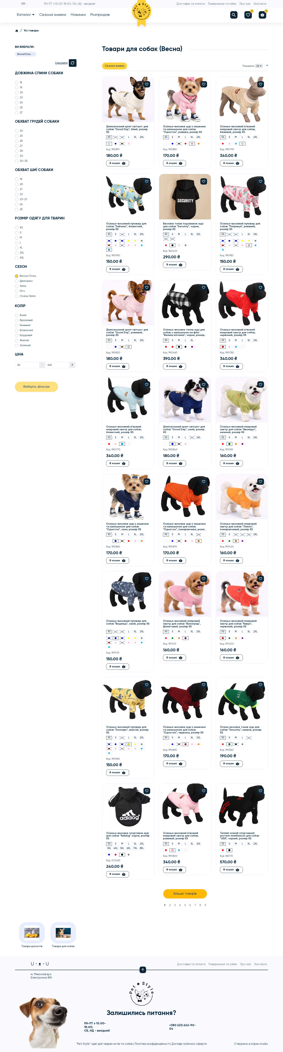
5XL (122, 848)
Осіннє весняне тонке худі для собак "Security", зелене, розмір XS (240, 730)
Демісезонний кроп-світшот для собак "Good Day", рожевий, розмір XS (127, 332)
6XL (129, 848)
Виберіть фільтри (36, 386)
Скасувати (61, 62)
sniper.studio (259, 1044)
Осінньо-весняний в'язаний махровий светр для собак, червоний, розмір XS (238, 332)
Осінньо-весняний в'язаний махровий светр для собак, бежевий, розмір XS (238, 129)
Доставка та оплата (191, 3)
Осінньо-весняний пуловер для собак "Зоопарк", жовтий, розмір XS (127, 730)
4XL (172, 239)
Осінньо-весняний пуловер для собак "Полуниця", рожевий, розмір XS (240, 226)
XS (109, 137)
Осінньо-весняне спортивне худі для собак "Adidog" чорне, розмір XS (127, 836)
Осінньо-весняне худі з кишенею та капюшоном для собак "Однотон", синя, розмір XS (127, 527)
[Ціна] (27, 365)
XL (135, 137)
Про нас (245, 3)
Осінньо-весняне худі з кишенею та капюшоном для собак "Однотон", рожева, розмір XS (184, 129)
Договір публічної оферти (189, 1044)
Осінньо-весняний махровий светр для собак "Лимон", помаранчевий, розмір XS (238, 527)
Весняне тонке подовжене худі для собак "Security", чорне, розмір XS (183, 226)
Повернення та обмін (222, 3)
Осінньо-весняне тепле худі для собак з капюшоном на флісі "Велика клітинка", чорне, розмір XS (184, 332)
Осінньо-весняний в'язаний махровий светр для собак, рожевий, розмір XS (181, 836)
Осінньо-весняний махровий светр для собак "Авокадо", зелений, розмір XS (238, 430)
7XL (135, 848)
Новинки (78, 15)
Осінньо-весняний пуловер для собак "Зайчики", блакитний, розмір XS (126, 226)
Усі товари (31, 30)
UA (23, 3)
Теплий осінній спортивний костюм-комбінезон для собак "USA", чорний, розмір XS (239, 836)
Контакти (260, 3)
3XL (166, 239)
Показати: (249, 66)
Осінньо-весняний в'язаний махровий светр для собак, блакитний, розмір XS (124, 430)
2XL (142, 137)
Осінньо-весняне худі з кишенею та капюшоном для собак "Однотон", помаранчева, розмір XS (184, 527)
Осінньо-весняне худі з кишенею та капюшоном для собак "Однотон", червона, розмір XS (184, 730)
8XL (142, 848)
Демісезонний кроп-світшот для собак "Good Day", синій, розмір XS (184, 430)
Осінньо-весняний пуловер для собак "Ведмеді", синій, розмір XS (128, 622)
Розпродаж (100, 15)
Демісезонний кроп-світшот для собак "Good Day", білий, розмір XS (127, 129)
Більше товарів (185, 893)
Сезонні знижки (52, 15)
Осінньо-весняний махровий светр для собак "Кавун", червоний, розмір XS (238, 624)
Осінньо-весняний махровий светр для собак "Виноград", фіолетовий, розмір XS (182, 624)
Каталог (24, 15)
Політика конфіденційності (152, 1044)
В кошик (118, 163)
